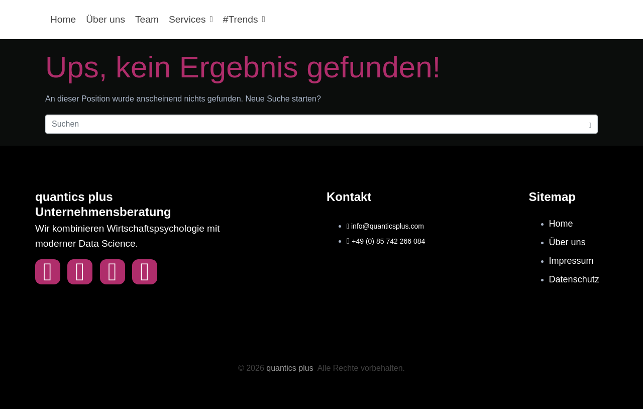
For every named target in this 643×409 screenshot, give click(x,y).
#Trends (244, 19)
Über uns (105, 19)
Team (147, 19)
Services (191, 19)
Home (63, 19)
